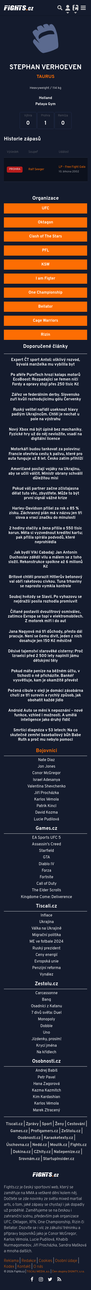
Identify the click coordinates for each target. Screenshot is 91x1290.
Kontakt (24, 1266)
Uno (46, 1032)
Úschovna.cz (17, 1145)
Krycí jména (46, 1045)
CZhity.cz (42, 1152)
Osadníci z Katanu (46, 1006)
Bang (46, 999)
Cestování (76, 1124)
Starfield (46, 850)
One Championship (45, 292)
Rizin (45, 334)
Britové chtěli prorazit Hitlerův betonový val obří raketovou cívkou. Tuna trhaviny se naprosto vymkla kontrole (45, 582)
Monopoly (46, 1019)
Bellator (45, 306)
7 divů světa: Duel (46, 1012)
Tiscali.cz (14, 1124)
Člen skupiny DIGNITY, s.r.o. (68, 1271)
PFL (45, 250)
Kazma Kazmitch (46, 1090)
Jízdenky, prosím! (47, 1039)
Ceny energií (46, 955)
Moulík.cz (58, 1145)
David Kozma (46, 812)
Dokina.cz (22, 1152)
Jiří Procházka (46, 793)
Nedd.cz (39, 1145)
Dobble (46, 1026)
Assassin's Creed (46, 844)
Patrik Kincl (47, 806)
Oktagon (45, 222)
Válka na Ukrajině (47, 928)
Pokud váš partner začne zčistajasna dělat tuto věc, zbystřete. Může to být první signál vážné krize (45, 493)
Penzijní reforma (46, 968)
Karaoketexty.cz (58, 1138)
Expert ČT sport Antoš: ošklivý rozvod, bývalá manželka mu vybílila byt (45, 362)
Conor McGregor (46, 773)
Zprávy (32, 1124)
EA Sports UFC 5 (46, 837)
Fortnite (46, 877)
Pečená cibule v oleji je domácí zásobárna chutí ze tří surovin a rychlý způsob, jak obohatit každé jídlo (45, 695)
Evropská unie (46, 961)
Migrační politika (46, 935)
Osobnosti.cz (29, 1138)
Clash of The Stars (45, 236)
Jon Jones (46, 766)
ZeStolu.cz (71, 1131)
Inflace (46, 915)
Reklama (11, 1261)
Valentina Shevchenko (46, 786)
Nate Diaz (46, 760)
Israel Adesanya (46, 780)
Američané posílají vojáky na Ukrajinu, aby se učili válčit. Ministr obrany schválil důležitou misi (45, 474)
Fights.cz (78, 1145)
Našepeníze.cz (67, 1152)
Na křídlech (46, 1052)
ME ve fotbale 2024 (47, 941)
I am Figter (45, 278)
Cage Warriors (45, 320)
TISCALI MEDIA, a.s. (38, 1271)
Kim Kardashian (46, 1097)
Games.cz (19, 1131)
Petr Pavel (46, 1077)
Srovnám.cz (29, 1159)
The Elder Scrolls (46, 890)
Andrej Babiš (46, 1070)
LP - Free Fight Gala (72, 167)
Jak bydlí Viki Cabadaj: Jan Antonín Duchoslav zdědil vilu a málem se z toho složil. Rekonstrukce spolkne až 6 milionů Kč (45, 559)
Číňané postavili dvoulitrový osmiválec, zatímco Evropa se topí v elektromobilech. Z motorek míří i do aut (45, 617)
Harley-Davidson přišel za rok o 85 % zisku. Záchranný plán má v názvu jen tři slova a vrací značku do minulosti (45, 513)
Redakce (28, 1261)
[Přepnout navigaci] (68, 8)
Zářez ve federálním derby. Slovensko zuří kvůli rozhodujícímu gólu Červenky (45, 397)
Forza (46, 870)
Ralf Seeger (36, 169)
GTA (46, 857)
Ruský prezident (46, 948)
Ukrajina (46, 922)
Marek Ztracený (46, 1110)
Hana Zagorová (46, 1084)
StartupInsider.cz (58, 1159)
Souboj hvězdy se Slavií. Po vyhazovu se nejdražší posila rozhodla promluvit (45, 599)
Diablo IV (46, 864)
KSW (45, 264)
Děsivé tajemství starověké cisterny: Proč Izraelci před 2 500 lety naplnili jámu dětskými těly (45, 656)
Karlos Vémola (46, 799)
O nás (38, 1266)
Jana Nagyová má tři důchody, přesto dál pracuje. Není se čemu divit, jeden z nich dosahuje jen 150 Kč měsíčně (45, 636)
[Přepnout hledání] (60, 8)
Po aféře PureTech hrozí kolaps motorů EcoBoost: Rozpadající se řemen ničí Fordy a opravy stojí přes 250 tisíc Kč (45, 380)
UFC (45, 208)
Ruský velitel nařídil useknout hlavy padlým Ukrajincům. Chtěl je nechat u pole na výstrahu (46, 414)
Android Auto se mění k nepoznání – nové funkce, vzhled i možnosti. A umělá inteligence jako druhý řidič (45, 715)
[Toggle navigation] (83, 8)
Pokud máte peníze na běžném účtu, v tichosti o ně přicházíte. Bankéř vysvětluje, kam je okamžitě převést (45, 676)
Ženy (59, 1124)
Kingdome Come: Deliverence (46, 897)
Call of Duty (46, 883)
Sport (47, 1124)
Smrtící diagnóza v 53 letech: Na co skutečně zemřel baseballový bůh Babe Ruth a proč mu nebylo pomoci (45, 735)
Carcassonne (46, 993)
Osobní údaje (66, 1261)
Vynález (46, 974)
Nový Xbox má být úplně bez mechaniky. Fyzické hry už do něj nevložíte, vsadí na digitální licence (45, 434)
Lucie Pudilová (46, 819)
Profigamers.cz (44, 1131)
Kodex (9, 1266)
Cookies (45, 1261)
